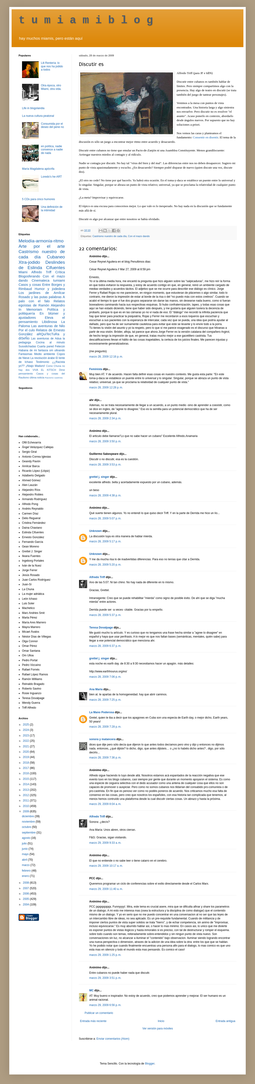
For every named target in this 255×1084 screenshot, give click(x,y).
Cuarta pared (45, 346)
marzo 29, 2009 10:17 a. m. (106, 865)
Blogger (149, 1063)
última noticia (37, 377)
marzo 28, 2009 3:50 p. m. (105, 441)
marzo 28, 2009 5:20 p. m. (105, 564)
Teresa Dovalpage (101, 627)
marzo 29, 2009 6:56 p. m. (105, 1005)
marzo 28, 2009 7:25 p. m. (105, 699)
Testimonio (42, 362)
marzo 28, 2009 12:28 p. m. (106, 387)
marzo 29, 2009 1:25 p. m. (105, 955)
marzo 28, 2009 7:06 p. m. (105, 676)
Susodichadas (27, 346)
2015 (26, 779)
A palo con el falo (42, 299)
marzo (26, 865)
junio (25, 848)
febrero (26, 870)
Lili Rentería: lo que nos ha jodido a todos (52, 66)
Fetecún (60, 346)
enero (26, 876)
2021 (26, 746)
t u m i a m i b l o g (86, 20)
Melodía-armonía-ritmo (41, 240)
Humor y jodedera (50, 289)
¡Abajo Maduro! (35, 366)
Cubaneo (56, 256)
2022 (26, 740)
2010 (26, 806)
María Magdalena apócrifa (38, 168)
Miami (23, 272)
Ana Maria (95, 689)
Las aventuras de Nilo (48, 326)
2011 (26, 800)
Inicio (161, 1021)
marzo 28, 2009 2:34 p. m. (105, 418)
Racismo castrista (54, 377)
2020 (26, 751)
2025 (26, 724)
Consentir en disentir (205, 137)
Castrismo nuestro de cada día (109, 236)
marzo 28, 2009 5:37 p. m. (105, 615)
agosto (26, 838)
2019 (26, 757)
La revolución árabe (42, 358)
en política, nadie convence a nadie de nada (52, 150)
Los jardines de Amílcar (42, 293)
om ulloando (57, 350)
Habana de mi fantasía (33, 350)
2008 (26, 882)
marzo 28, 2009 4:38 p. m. (105, 495)
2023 (26, 735)
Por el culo (27, 330)
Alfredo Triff (97, 577)
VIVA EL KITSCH (44, 369)
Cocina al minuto (50, 342)
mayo (25, 854)
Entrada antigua (225, 1021)
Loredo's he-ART (51, 176)
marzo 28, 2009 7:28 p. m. (105, 726)
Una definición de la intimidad (52, 208)
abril (25, 859)
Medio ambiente (44, 354)
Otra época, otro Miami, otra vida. (51, 87)
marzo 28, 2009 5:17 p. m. (105, 541)
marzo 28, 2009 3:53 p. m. (105, 464)
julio (25, 843)
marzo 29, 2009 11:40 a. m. (106, 889)
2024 (26, 730)
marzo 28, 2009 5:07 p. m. (105, 518)
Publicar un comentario (99, 1013)
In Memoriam (30, 309)
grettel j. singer (99, 477)
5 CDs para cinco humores (38, 199)
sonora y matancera (102, 739)
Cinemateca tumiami (48, 280)
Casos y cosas (30, 284)
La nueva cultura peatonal (38, 115)
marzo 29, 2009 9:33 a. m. (105, 842)
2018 (26, 762)
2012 (26, 795)
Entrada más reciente (93, 1021)
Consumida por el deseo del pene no (52, 125)
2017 (26, 768)
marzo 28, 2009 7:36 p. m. (105, 757)
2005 (26, 899)
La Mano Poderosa (101, 712)
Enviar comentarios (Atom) (112, 1038)
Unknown (95, 531)
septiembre (29, 832)
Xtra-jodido (29, 262)
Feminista (95, 369)
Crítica (60, 272)
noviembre (28, 821)
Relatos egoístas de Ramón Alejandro (42, 303)
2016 (26, 773)
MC (91, 990)
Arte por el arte (42, 246)
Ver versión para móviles (157, 1028)
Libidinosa (49, 322)
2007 (26, 888)
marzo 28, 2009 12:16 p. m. (106, 356)
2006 (26, 893)
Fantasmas (25, 354)
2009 (26, 811)
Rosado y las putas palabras (40, 297)
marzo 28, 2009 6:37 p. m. (105, 646)
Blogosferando (29, 276)
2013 (26, 789)
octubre (27, 827)
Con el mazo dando (139, 236)
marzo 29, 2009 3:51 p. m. (105, 978)
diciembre (28, 816)
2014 (26, 784)
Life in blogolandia (33, 108)
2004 (26, 904)
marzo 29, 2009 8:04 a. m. (105, 804)
